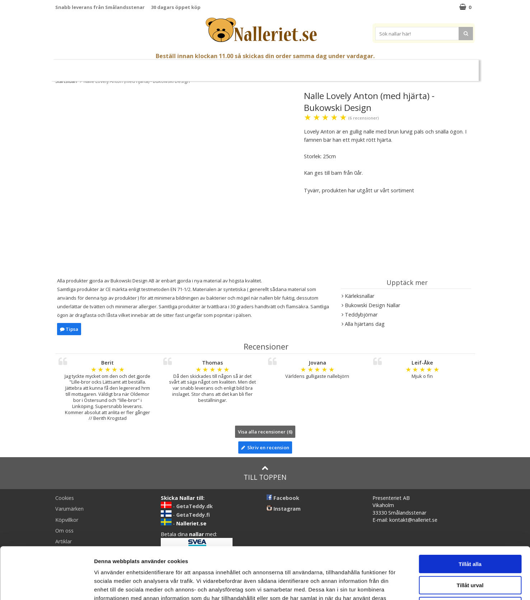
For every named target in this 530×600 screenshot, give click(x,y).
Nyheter (84, 67)
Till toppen (265, 473)
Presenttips (304, 67)
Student (146, 67)
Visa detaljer (390, 586)
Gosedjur (213, 67)
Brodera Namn (368, 67)
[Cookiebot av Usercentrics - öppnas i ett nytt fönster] (46, 586)
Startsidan (66, 81)
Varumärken (415, 67)
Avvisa (470, 554)
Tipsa (69, 329)
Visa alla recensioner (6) (265, 431)
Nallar (178, 67)
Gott (335, 67)
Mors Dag (115, 67)
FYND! (448, 67)
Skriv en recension (265, 447)
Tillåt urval (470, 533)
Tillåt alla (470, 512)
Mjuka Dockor (257, 67)
